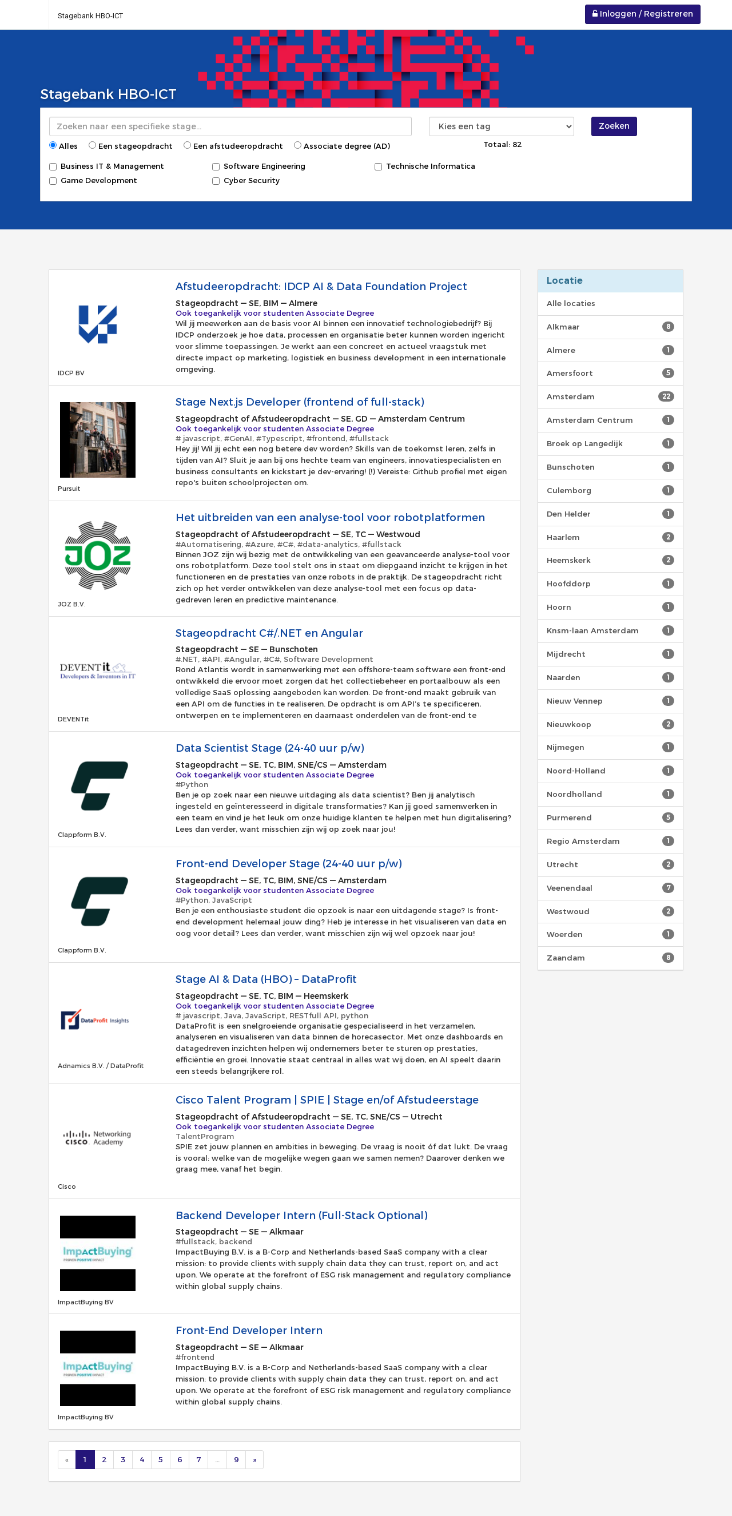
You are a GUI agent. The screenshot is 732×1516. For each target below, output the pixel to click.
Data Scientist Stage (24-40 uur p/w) (270, 748)
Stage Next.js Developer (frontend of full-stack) (300, 402)
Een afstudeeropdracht (233, 145)
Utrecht (610, 864)
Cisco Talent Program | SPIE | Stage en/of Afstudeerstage (327, 1100)
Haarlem (610, 537)
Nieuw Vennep (610, 701)
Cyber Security (246, 180)
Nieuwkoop (610, 724)
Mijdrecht (610, 654)
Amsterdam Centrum (610, 420)
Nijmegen (610, 747)
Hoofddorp (610, 583)
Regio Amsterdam (610, 841)
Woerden (610, 934)
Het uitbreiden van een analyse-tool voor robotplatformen (330, 517)
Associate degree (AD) (342, 145)
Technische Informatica (425, 165)
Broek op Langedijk (610, 443)
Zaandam (610, 958)
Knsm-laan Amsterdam (610, 630)
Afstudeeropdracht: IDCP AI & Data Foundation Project (321, 286)
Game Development (93, 180)
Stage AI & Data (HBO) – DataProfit (266, 979)
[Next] (254, 1459)
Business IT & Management (106, 165)
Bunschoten (610, 467)
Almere (610, 350)
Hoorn (610, 607)
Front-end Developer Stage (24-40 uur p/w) (288, 864)
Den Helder (610, 514)
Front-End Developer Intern (250, 1330)
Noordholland (610, 794)
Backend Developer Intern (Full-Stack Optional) (301, 1215)
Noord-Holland (610, 770)
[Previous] (67, 1459)
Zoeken (614, 126)
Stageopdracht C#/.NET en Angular (269, 633)
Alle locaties (571, 303)
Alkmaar (610, 327)
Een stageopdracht (131, 145)
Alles (63, 145)
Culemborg (610, 490)
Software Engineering (258, 165)
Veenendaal (610, 888)
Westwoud (610, 911)
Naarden (610, 677)
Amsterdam (610, 396)
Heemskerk (610, 560)
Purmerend (610, 817)
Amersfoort (610, 373)
